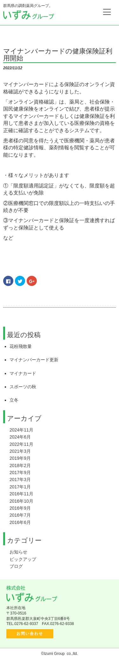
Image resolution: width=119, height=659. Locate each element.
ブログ (16, 566)
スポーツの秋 (23, 386)
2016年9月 (20, 508)
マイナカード (23, 373)
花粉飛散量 (21, 346)
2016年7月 (20, 515)
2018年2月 (20, 465)
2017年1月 (20, 486)
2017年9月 (20, 472)
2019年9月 (20, 458)
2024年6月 (20, 436)
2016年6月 (20, 522)
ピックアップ (23, 559)
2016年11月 (21, 493)
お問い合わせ (30, 633)
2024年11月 (21, 429)
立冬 (14, 400)
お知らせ (18, 551)
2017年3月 (20, 479)
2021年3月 (20, 451)
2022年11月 (21, 444)
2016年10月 (21, 501)
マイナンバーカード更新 (34, 359)
